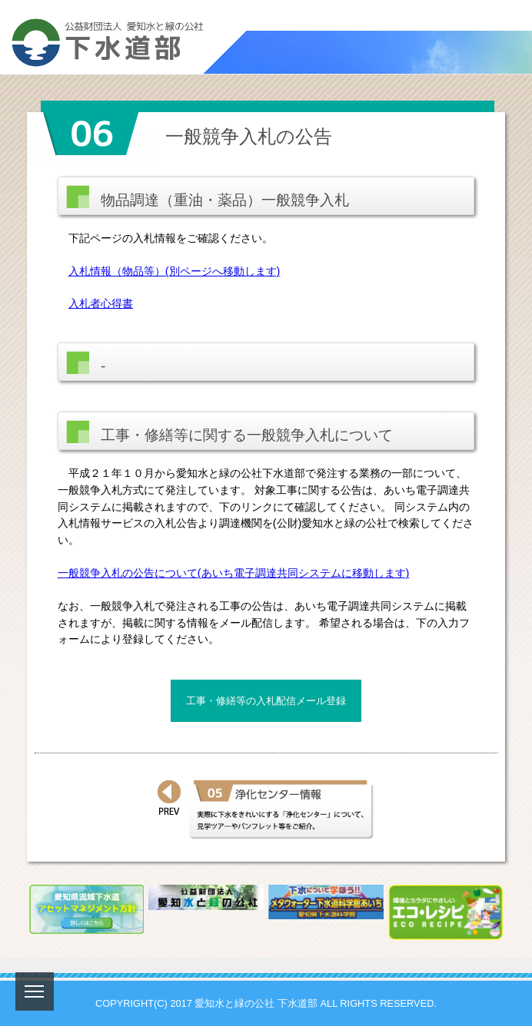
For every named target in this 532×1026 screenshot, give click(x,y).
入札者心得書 (100, 303)
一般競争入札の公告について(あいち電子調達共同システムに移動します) (234, 573)
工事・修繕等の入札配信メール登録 (266, 701)
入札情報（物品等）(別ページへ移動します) (174, 271)
